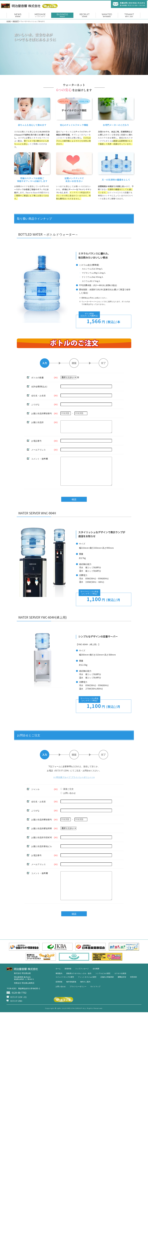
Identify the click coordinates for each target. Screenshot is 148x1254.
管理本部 (133, 992)
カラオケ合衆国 (120, 988)
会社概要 (96, 984)
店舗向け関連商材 (107, 992)
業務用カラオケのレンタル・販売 (78, 988)
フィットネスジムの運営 (87, 992)
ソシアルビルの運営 (102, 988)
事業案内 (59, 988)
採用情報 (59, 997)
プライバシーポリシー (78, 1001)
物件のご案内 (85, 997)
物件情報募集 (71, 997)
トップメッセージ (82, 984)
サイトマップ (95, 1001)
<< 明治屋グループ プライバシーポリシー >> (74, 786)
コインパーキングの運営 (65, 992)
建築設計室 (122, 992)
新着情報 (68, 984)
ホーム (58, 984)
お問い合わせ (61, 1001)
